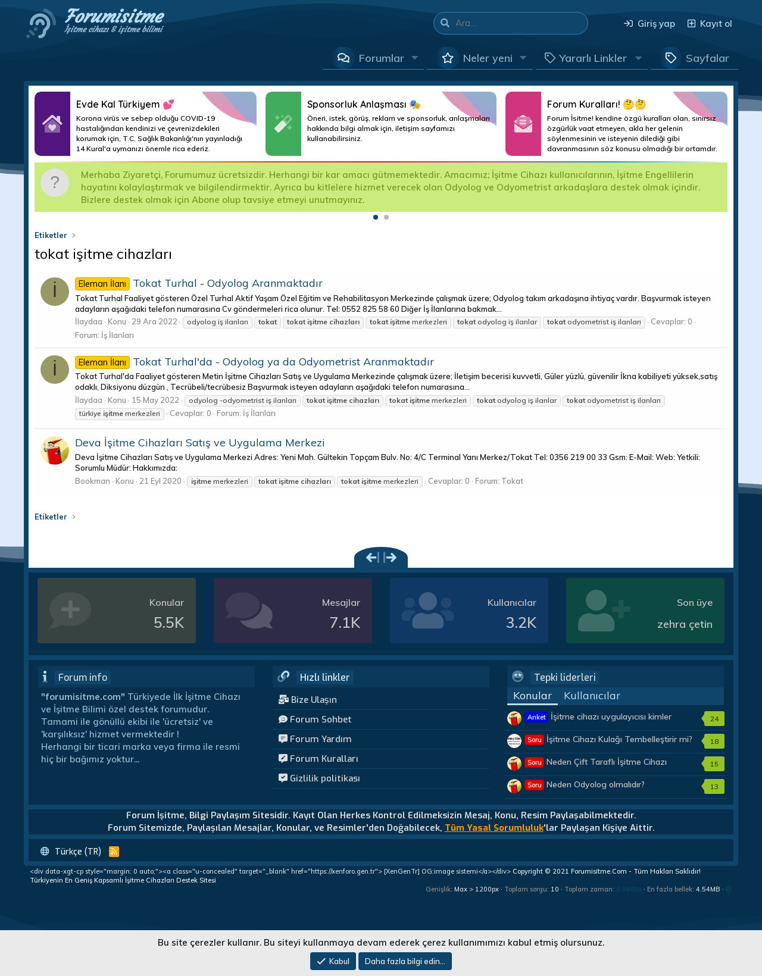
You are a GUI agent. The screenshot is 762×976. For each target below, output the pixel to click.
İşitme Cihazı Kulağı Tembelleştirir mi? (608, 739)
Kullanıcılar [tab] (592, 695)
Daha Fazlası (146, 124)
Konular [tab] (532, 695)
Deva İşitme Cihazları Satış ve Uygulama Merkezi (200, 442)
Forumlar (381, 58)
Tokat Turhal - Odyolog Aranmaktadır (199, 283)
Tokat (512, 481)
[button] (414, 57)
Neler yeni (488, 58)
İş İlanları (117, 335)
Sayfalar (707, 58)
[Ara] (521, 23)
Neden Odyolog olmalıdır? (584, 784)
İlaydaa (88, 321)
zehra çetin (685, 624)
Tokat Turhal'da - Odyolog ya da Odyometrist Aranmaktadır (254, 361)
